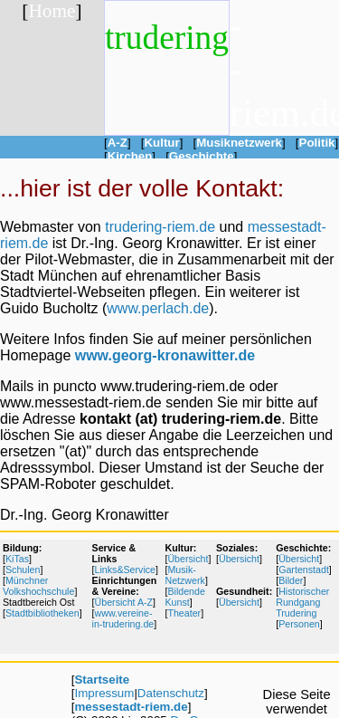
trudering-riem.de (160, 227)
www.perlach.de (158, 308)
